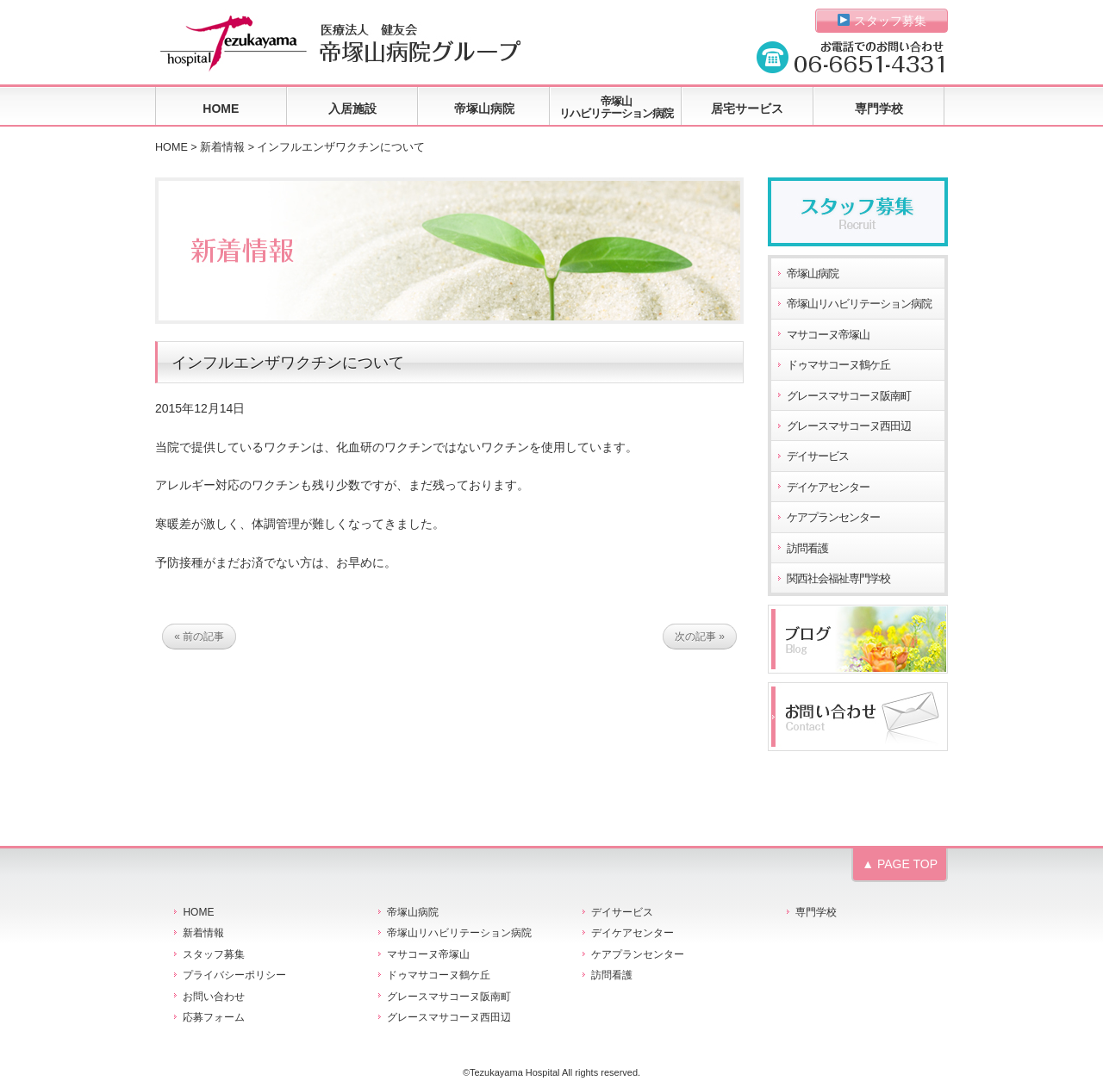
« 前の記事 (199, 637)
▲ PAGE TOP (900, 864)
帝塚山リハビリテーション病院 (616, 107)
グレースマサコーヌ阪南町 (849, 396)
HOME (221, 108)
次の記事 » (700, 637)
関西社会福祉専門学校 (838, 579)
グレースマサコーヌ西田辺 (849, 426)
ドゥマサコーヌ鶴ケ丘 (838, 365)
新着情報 (222, 147)
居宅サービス (747, 108)
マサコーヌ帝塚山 (828, 335)
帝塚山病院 (484, 108)
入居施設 (352, 108)
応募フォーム (214, 1017)
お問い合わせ (214, 997)
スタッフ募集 (882, 21)
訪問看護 (807, 549)
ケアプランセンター (833, 518)
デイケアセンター (828, 487)
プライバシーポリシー (234, 975)
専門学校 (879, 108)
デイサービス (818, 456)
